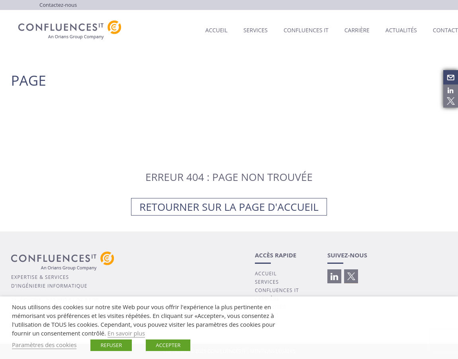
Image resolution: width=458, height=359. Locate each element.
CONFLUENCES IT (277, 290)
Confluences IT (306, 30)
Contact (445, 30)
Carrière (357, 30)
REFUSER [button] (111, 345)
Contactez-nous (58, 4)
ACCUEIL (266, 273)
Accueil (217, 30)
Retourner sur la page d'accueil (229, 207)
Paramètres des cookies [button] (44, 345)
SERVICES (267, 282)
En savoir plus (126, 333)
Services (255, 30)
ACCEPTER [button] (168, 345)
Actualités (401, 30)
